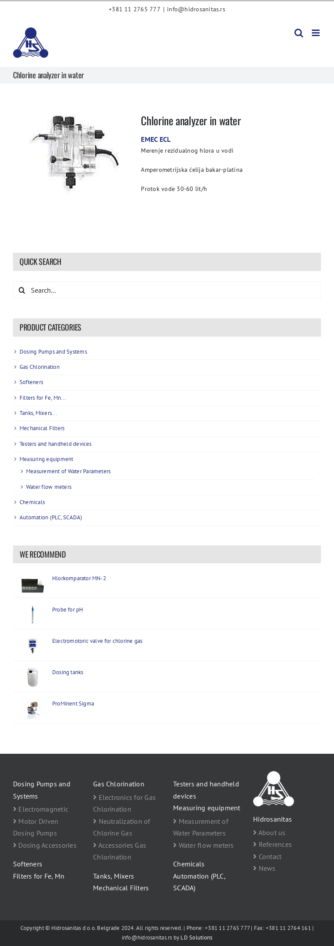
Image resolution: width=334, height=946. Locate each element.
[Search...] (167, 290)
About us (269, 832)
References (272, 844)
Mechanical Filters (42, 428)
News (264, 868)
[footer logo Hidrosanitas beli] (273, 774)
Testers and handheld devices (56, 444)
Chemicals (32, 502)
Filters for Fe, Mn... (43, 397)
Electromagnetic (40, 809)
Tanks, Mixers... (38, 413)
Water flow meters (48, 487)
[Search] (21, 290)
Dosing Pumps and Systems (53, 351)
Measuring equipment (46, 459)
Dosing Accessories (45, 845)
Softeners (31, 382)
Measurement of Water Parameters (68, 471)
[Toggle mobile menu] (316, 32)
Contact (267, 856)
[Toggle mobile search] (298, 32)
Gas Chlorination (40, 367)
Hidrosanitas (272, 819)
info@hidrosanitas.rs (196, 9)
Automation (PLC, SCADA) (51, 517)
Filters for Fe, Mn (38, 876)
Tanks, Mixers (113, 876)
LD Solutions (196, 937)
